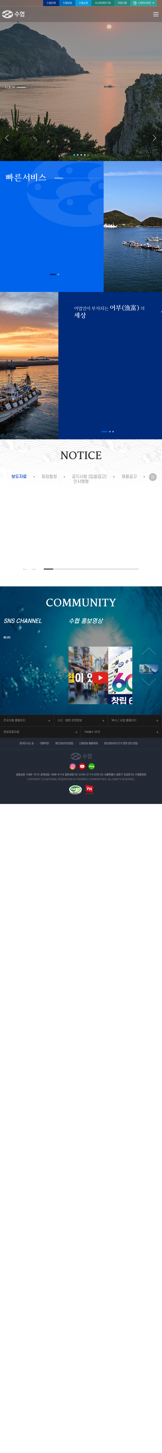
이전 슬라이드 (7, 138)
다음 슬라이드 (155, 138)
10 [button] (134, 569)
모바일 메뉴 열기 (156, 14)
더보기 (153, 477)
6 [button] (96, 569)
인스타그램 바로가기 (73, 766)
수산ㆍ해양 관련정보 (69, 720)
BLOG (7, 637)
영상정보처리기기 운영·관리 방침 (121, 743)
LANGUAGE (144, 2)
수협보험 (67, 3)
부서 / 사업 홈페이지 (123, 720)
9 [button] (124, 569)
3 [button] (81, 155)
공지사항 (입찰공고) (89, 476)
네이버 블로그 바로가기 (91, 766)
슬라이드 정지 (13, 87)
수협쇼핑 (83, 3)
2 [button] (78, 155)
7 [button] (105, 569)
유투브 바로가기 (82, 766)
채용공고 (129, 476)
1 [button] (21, 87)
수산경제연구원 (103, 3)
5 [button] (86, 569)
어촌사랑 (122, 3)
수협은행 (51, 3)
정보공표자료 (11, 732)
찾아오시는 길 (26, 743)
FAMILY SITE (92, 732)
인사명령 (81, 481)
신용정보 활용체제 (88, 743)
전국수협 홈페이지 (14, 720)
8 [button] (115, 569)
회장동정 (49, 476)
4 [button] (85, 155)
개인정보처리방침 (64, 743)
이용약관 (44, 743)
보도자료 (19, 476)
